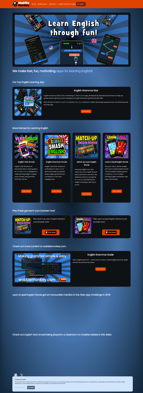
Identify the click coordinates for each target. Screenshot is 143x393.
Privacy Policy (20, 387)
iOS (74, 96)
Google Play (64, 102)
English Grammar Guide (66, 4)
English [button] (80, 4)
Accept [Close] (31, 387)
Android (82, 96)
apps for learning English (73, 71)
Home (34, 4)
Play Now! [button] (52, 4)
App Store (78, 102)
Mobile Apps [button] (42, 4)
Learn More (86, 111)
